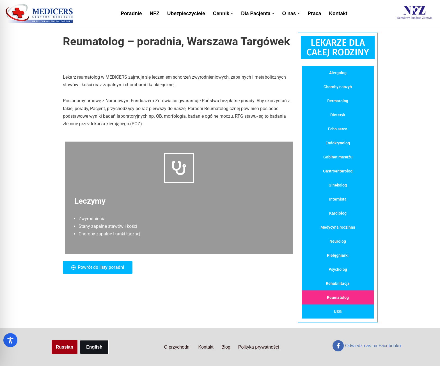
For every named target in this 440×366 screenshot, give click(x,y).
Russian (64, 347)
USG (338, 311)
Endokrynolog (338, 143)
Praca (314, 13)
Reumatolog (338, 297)
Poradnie (131, 13)
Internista (338, 199)
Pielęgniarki (338, 255)
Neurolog (337, 241)
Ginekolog (338, 185)
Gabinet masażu (337, 157)
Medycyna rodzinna (337, 227)
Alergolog (338, 73)
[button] (232, 13)
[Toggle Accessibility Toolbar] (10, 340)
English (94, 347)
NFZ (154, 13)
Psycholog (338, 269)
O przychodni (177, 347)
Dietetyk (337, 115)
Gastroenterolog (337, 171)
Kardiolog (338, 213)
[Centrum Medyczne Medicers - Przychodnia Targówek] (39, 13)
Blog (225, 347)
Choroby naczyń (338, 87)
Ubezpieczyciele (186, 13)
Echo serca (337, 129)
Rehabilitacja (338, 283)
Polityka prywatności (258, 347)
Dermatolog (337, 101)
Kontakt (338, 13)
